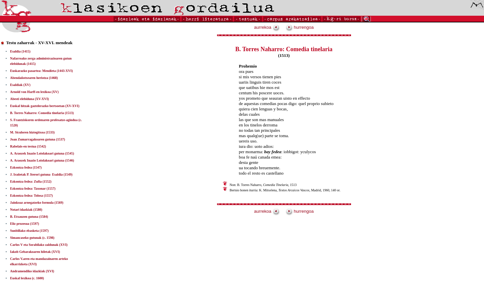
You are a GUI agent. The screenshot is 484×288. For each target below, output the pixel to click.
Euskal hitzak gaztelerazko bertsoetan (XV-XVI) (44, 106)
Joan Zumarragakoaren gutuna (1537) (37, 139)
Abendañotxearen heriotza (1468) (34, 78)
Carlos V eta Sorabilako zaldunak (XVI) (39, 245)
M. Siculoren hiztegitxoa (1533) (32, 132)
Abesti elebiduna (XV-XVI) (29, 99)
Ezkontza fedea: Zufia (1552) (31, 181)
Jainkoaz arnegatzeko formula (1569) (36, 202)
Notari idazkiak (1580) (26, 209)
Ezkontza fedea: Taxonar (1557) (33, 188)
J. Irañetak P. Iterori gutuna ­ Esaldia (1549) (41, 174)
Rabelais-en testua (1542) (28, 146)
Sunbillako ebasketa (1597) (29, 230)
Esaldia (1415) (20, 51)
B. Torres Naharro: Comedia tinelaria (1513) (42, 113)
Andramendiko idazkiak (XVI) (32, 271)
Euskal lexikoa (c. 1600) (27, 278)
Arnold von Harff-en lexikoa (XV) (34, 92)
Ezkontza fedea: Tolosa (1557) (31, 195)
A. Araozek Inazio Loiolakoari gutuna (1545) (42, 153)
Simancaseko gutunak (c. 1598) (32, 237)
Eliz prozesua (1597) (24, 223)
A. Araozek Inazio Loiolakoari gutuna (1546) (42, 160)
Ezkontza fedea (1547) (26, 167)
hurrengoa (300, 27)
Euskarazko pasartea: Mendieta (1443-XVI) (41, 71)
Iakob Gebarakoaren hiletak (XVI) (35, 252)
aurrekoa (267, 27)
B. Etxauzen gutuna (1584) (29, 216)
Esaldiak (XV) (20, 85)
